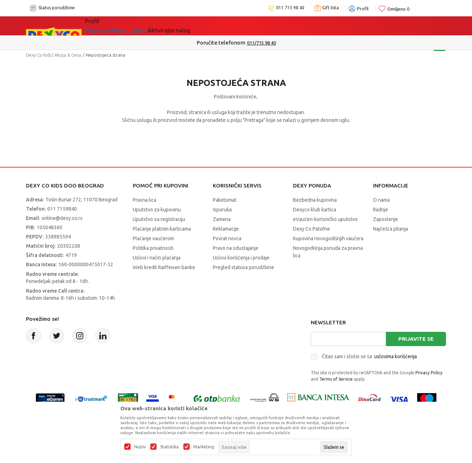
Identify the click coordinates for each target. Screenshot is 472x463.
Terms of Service (336, 379)
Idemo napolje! (188, 25)
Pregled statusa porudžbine (243, 267)
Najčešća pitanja (390, 229)
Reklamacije (226, 229)
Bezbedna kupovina (315, 200)
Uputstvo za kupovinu (157, 209)
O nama (381, 200)
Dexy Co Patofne (311, 229)
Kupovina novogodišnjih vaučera (328, 238)
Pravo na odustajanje (235, 248)
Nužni (140, 447)
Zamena (222, 219)
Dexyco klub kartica (314, 209)
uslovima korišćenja (395, 356)
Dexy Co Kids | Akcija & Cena (53, 55)
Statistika (169, 447)
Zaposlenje (385, 219)
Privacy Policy (428, 372)
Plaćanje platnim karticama (162, 229)
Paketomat (224, 200)
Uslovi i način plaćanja (156, 258)
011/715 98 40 (261, 42)
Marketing (203, 447)
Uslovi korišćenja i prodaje (241, 258)
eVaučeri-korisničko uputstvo (325, 219)
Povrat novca (227, 238)
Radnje (380, 209)
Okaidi (281, 25)
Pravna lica (144, 200)
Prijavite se (416, 339)
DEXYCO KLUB (240, 25)
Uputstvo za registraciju (159, 219)
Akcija (146, 25)
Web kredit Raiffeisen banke (164, 267)
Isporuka (222, 209)
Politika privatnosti (153, 248)
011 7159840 (62, 209)
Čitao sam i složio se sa (369, 356)
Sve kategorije (109, 25)
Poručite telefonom (220, 43)
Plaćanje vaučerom (153, 238)
